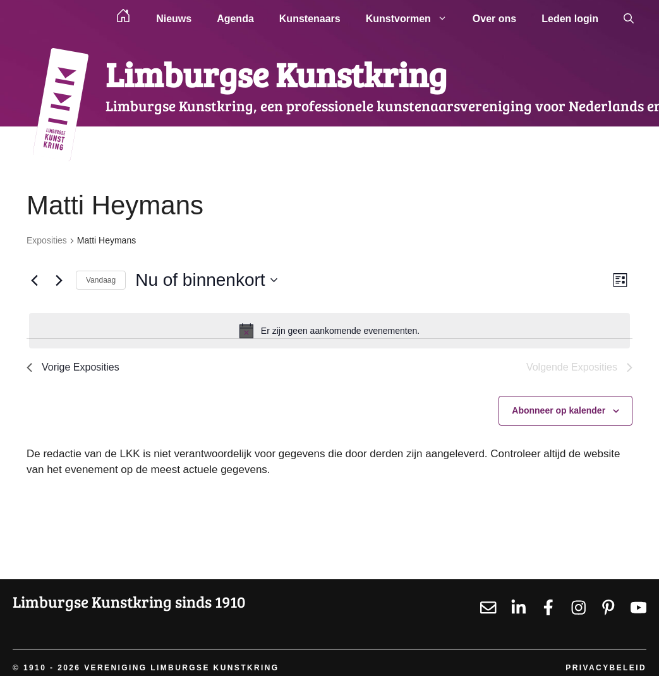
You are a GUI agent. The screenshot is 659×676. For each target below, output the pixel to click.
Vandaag (101, 280)
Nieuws (173, 18)
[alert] (329, 330)
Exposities (47, 240)
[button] (628, 19)
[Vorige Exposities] (34, 280)
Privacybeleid (605, 667)
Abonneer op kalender (558, 410)
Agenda (235, 18)
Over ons (494, 18)
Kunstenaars (310, 18)
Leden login (569, 18)
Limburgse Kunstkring (276, 74)
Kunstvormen (413, 19)
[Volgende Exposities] (58, 280)
